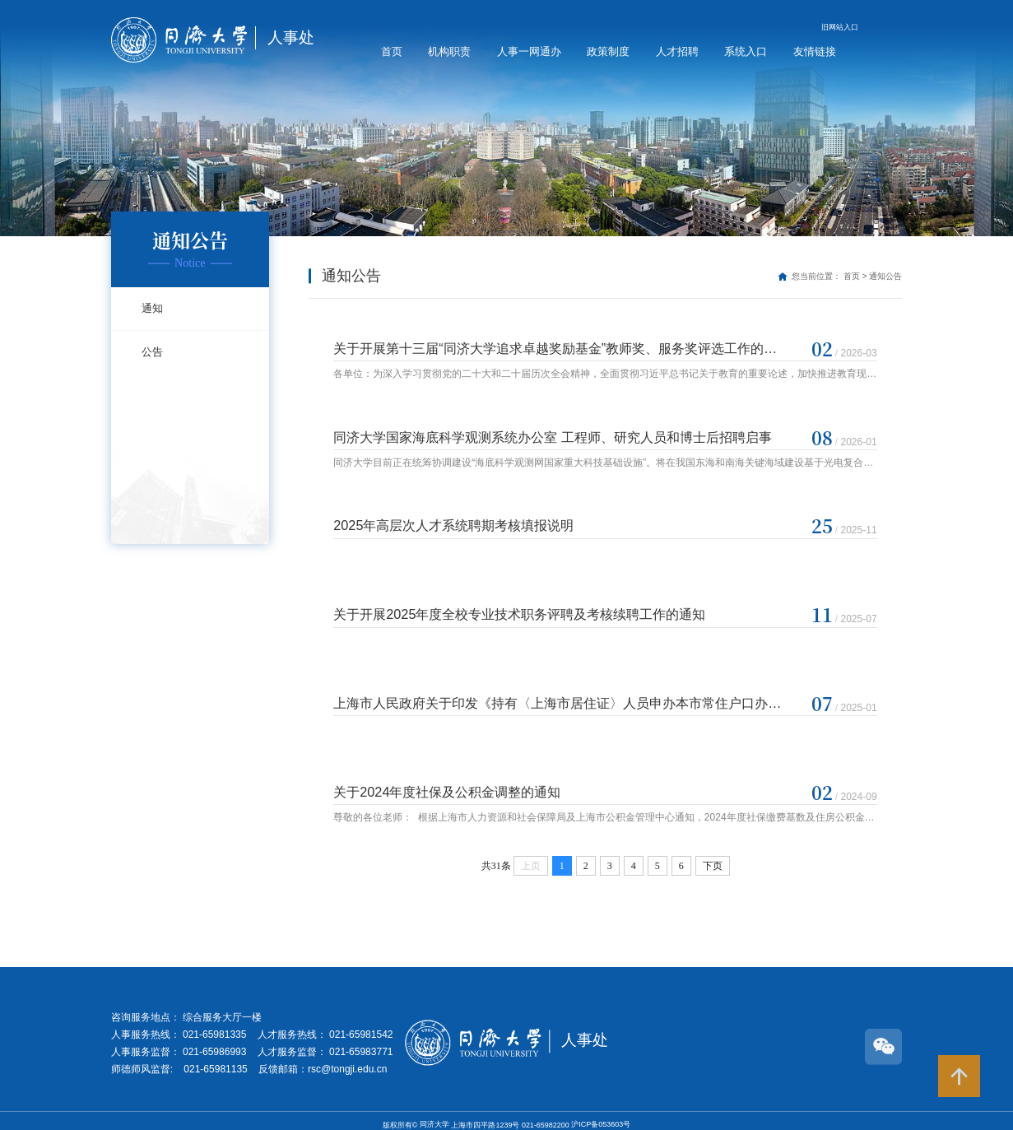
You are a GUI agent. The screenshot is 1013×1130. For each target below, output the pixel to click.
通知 (152, 308)
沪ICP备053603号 (600, 1115)
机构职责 (449, 51)
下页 (713, 857)
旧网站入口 (839, 27)
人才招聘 (677, 51)
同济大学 (436, 1115)
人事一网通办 (529, 51)
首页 (391, 51)
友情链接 (814, 51)
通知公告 (885, 276)
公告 (152, 352)
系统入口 (745, 51)
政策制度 (608, 51)
